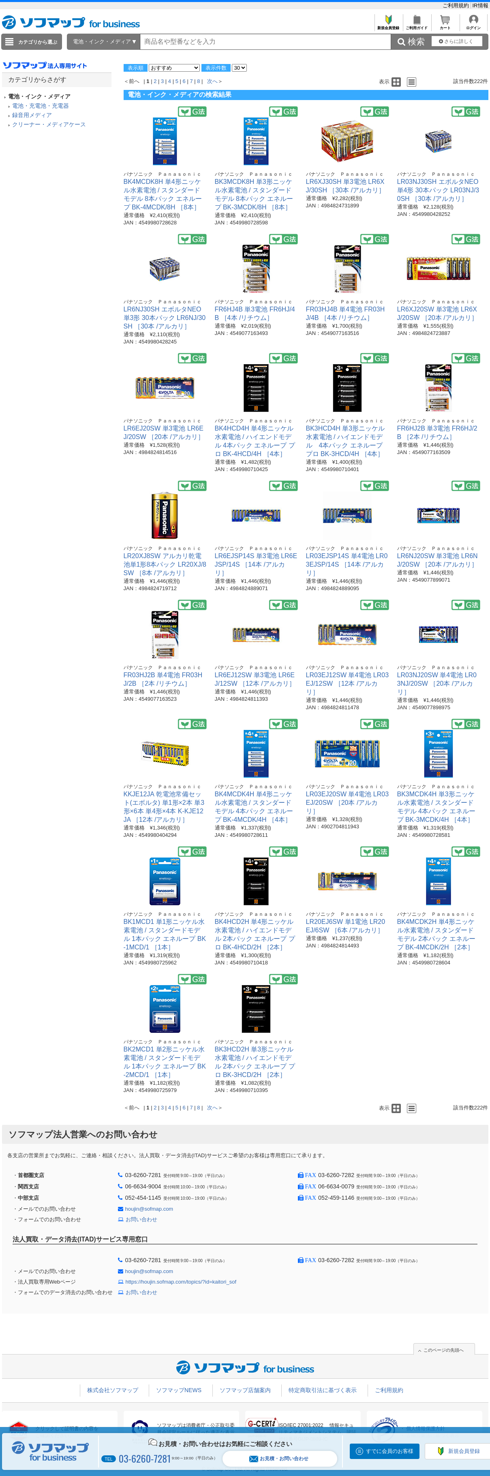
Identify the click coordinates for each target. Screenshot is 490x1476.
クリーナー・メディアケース (49, 124)
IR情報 (480, 5)
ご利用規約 (457, 5)
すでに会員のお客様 (389, 1451)
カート (445, 25)
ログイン (473, 25)
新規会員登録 (388, 25)
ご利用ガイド (417, 25)
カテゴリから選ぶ (37, 42)
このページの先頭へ (444, 1350)
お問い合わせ (141, 1219)
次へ (212, 81)
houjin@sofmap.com (149, 1209)
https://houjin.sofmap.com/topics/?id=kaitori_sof (181, 1282)
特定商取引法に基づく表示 (323, 1390)
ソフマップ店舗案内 (245, 1390)
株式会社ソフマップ (112, 1390)
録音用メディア (32, 115)
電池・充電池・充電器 (40, 105)
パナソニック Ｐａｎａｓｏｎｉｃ (162, 174)
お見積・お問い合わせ (278, 1459)
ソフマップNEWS (178, 1390)
